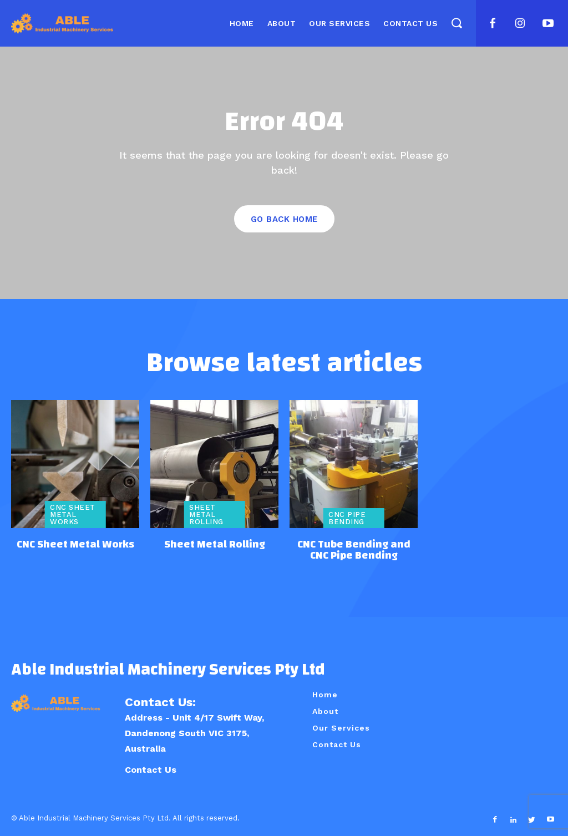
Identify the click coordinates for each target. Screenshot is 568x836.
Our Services (341, 726)
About (325, 710)
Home (325, 693)
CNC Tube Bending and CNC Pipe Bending (354, 550)
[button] (456, 23)
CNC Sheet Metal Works (72, 514)
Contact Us (150, 768)
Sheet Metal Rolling (206, 514)
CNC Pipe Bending (347, 518)
